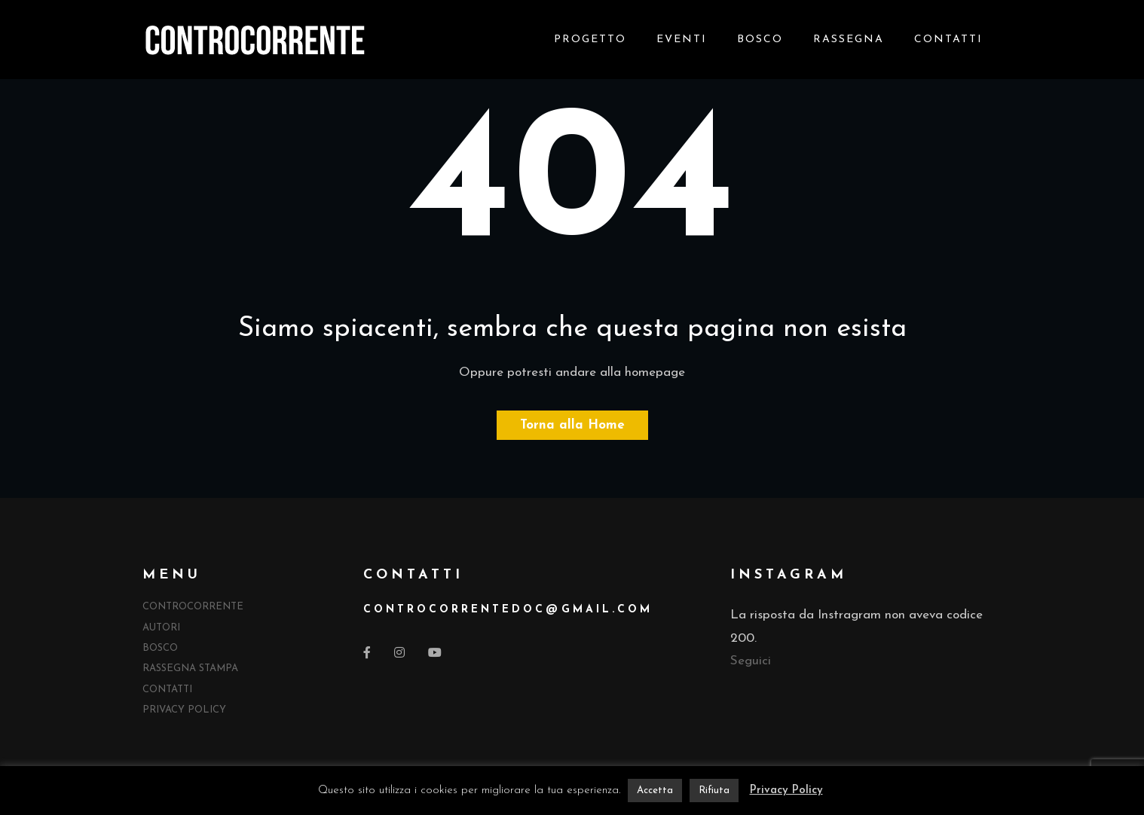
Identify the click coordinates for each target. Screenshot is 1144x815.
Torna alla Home (572, 425)
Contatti (948, 39)
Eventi (681, 39)
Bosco (760, 39)
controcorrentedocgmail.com (508, 609)
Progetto (590, 39)
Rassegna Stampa (190, 668)
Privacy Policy (184, 710)
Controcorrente (192, 607)
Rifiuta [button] (714, 790)
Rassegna (848, 39)
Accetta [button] (655, 790)
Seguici (750, 661)
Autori (161, 628)
